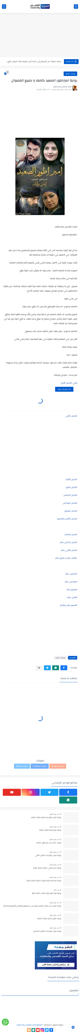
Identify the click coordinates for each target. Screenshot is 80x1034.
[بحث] (4, 6)
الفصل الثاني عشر (69, 550)
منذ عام (56, 890)
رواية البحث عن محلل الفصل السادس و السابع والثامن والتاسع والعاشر (32, 906)
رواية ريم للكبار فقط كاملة (50, 830)
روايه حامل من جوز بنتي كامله (48, 843)
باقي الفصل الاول (69, 383)
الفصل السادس (70, 503)
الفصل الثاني (71, 416)
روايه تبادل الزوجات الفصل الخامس (47, 931)
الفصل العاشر (71, 534)
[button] (63, 667)
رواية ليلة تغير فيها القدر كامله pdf (46, 893)
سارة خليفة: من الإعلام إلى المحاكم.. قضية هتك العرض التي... (33, 61)
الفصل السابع (71, 511)
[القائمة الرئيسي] (76, 6)
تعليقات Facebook (40, 766)
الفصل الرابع (71, 487)
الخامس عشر (71, 574)
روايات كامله (70, 73)
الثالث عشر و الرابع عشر (66, 558)
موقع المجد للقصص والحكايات (29, 1025)
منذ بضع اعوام (54, 814)
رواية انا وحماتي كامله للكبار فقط (47, 868)
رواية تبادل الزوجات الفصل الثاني (48, 855)
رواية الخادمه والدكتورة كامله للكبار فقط (43, 880)
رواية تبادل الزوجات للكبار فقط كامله (46, 817)
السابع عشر (72, 589)
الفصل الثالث (71, 479)
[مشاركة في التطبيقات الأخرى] (39, 667)
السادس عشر (71, 582)
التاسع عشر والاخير (68, 605)
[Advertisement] (40, 35)
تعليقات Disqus (22, 766)
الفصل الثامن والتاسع (67, 519)
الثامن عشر (72, 597)
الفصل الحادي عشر (68, 542)
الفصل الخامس (70, 495)
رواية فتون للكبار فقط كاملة (49, 918)
